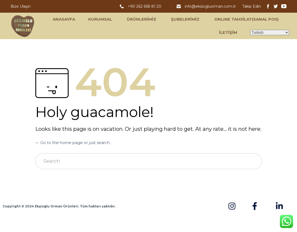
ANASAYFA (64, 19)
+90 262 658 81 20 (145, 6)
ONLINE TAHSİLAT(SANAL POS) (246, 19)
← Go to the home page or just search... (73, 142)
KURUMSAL (100, 19)
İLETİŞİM (228, 32)
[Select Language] (269, 32)
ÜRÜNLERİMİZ (141, 19)
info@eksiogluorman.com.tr (211, 6)
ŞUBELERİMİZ (185, 19)
